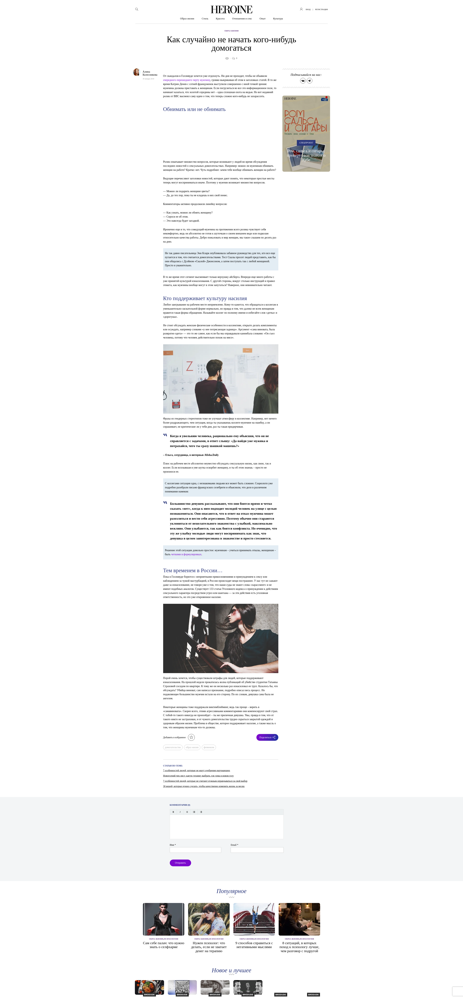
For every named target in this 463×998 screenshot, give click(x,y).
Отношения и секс (242, 18)
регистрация (321, 9)
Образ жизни (187, 18)
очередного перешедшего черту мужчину (186, 79)
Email (234, 845)
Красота (220, 18)
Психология (171, 939)
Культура (278, 18)
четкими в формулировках (186, 554)
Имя (173, 845)
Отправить (180, 862)
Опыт (263, 18)
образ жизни (192, 747)
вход (308, 9)
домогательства (173, 747)
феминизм (209, 747)
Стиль (205, 18)
